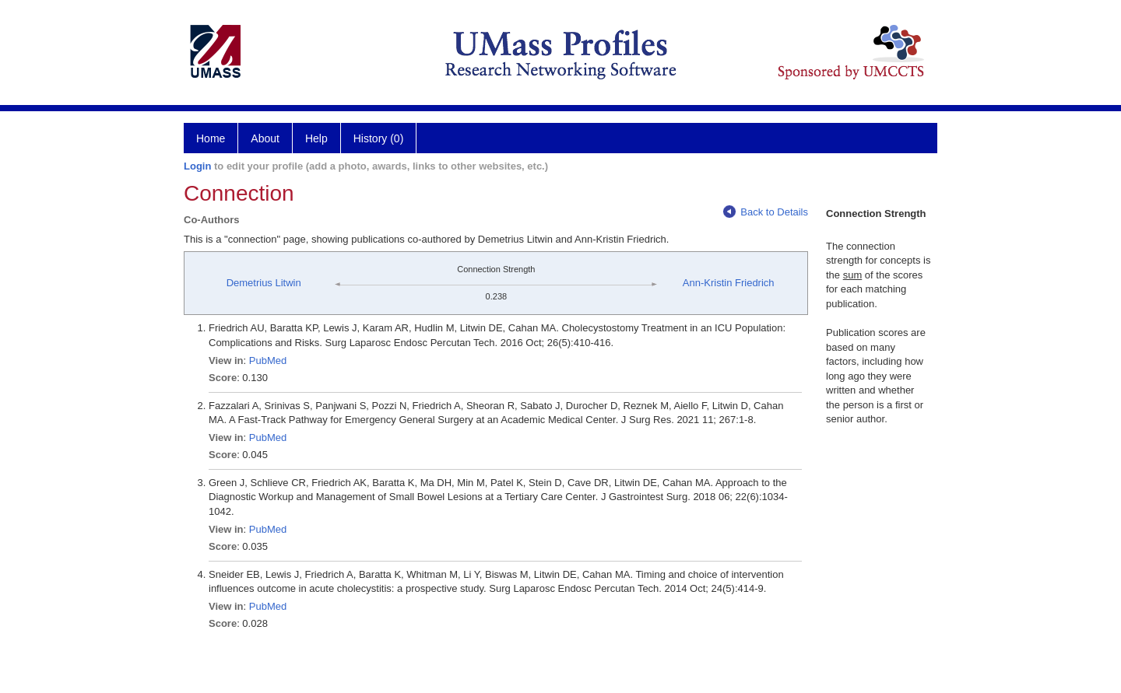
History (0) (378, 138)
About (265, 138)
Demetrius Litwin (264, 283)
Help (316, 138)
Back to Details (765, 212)
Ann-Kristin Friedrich (729, 283)
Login (197, 166)
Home (210, 138)
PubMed (267, 360)
